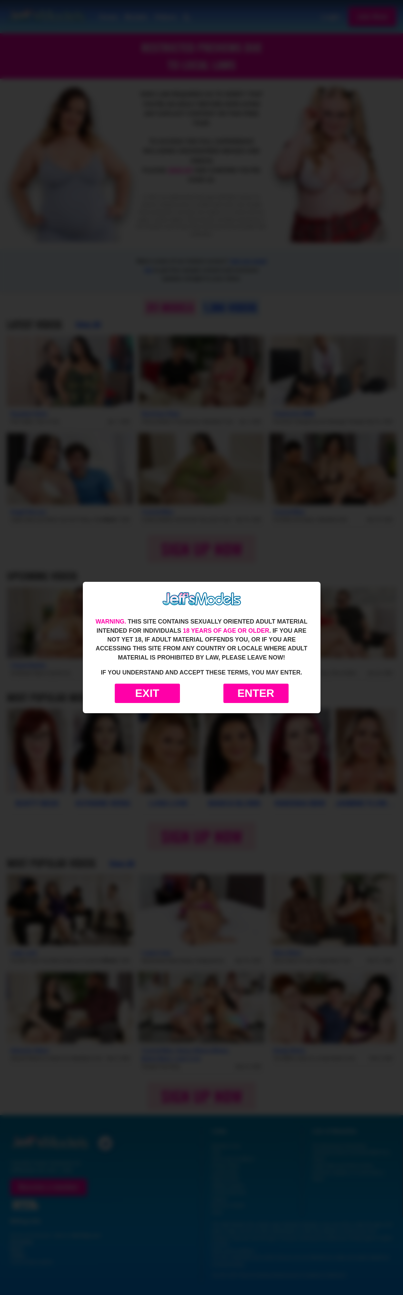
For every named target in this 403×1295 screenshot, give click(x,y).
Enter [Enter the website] (255, 693)
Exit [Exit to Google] (147, 693)
